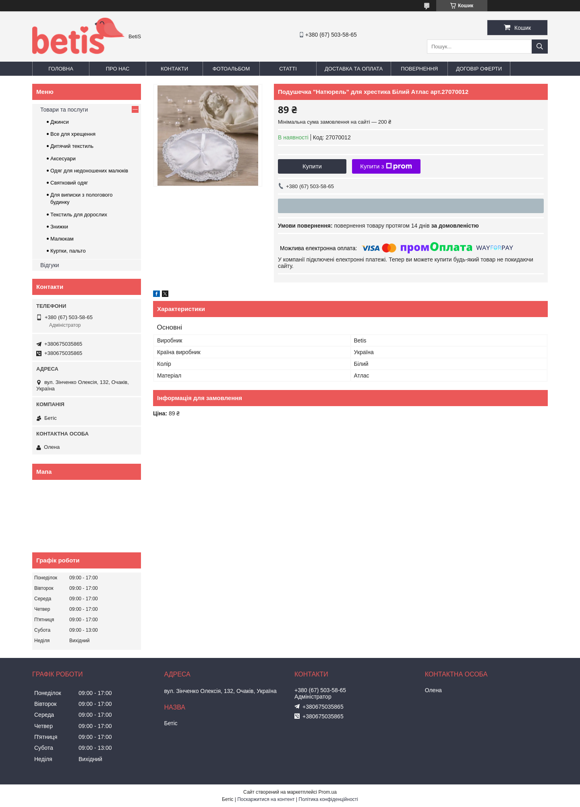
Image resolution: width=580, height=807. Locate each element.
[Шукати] (540, 46)
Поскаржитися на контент (265, 799)
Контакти (174, 69)
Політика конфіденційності (328, 799)
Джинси (59, 122)
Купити (312, 166)
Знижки (59, 227)
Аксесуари (63, 159)
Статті (288, 69)
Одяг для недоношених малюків (89, 171)
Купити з (386, 166)
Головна (60, 69)
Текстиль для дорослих (78, 215)
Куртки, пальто (68, 251)
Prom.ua (328, 792)
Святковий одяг (69, 183)
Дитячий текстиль (71, 146)
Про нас (118, 69)
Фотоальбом (231, 69)
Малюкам (62, 239)
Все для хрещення (72, 134)
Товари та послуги (64, 109)
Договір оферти (479, 69)
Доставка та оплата (354, 69)
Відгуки (49, 265)
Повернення (419, 69)
